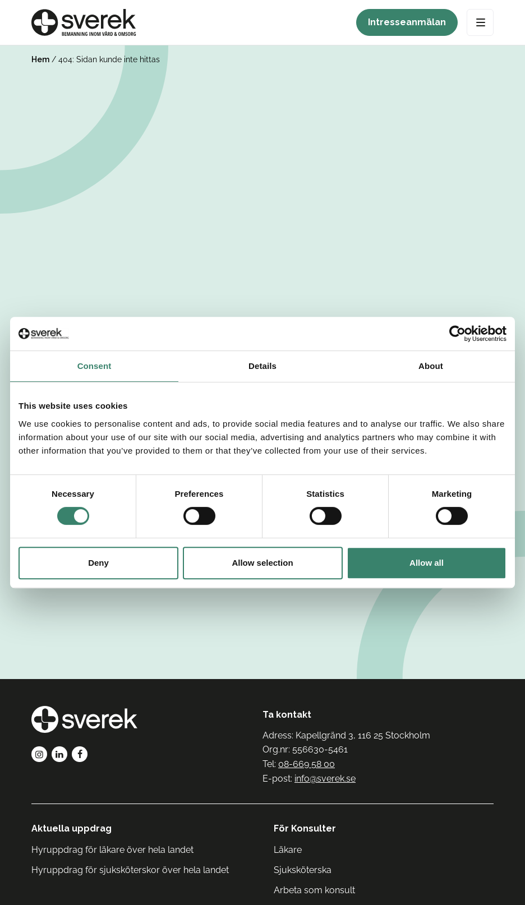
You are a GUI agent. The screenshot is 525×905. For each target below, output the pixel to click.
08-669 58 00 (306, 764)
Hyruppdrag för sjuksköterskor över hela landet (130, 870)
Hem (40, 59)
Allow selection (262, 562)
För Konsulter (305, 828)
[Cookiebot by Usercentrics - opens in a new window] (457, 333)
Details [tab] (262, 366)
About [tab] (430, 366)
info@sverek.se (325, 778)
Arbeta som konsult (314, 890)
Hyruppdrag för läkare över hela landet (112, 849)
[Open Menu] (480, 22)
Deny (98, 562)
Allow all (426, 562)
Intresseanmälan (407, 22)
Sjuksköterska (302, 870)
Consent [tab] (94, 366)
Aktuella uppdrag (71, 828)
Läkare (288, 849)
